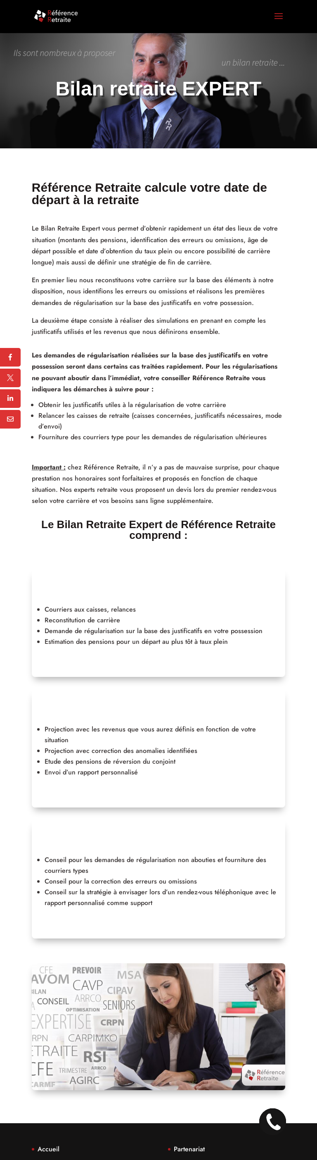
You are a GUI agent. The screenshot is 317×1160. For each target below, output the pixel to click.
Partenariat (189, 1149)
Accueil (48, 1149)
